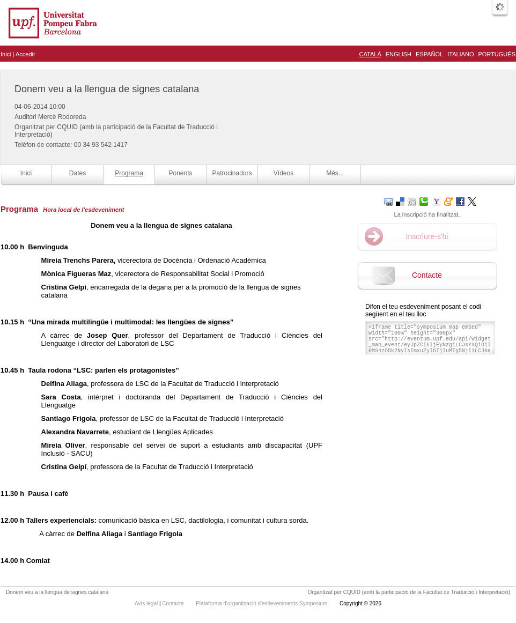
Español (429, 54)
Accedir (25, 54)
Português (496, 54)
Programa (129, 173)
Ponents (180, 173)
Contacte (427, 275)
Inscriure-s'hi (427, 236)
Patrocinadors (232, 173)
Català (370, 54)
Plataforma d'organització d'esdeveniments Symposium (262, 603)
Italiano (460, 54)
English (398, 54)
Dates (77, 173)
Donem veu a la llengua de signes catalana (106, 89)
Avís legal (147, 603)
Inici (6, 54)
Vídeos (283, 173)
